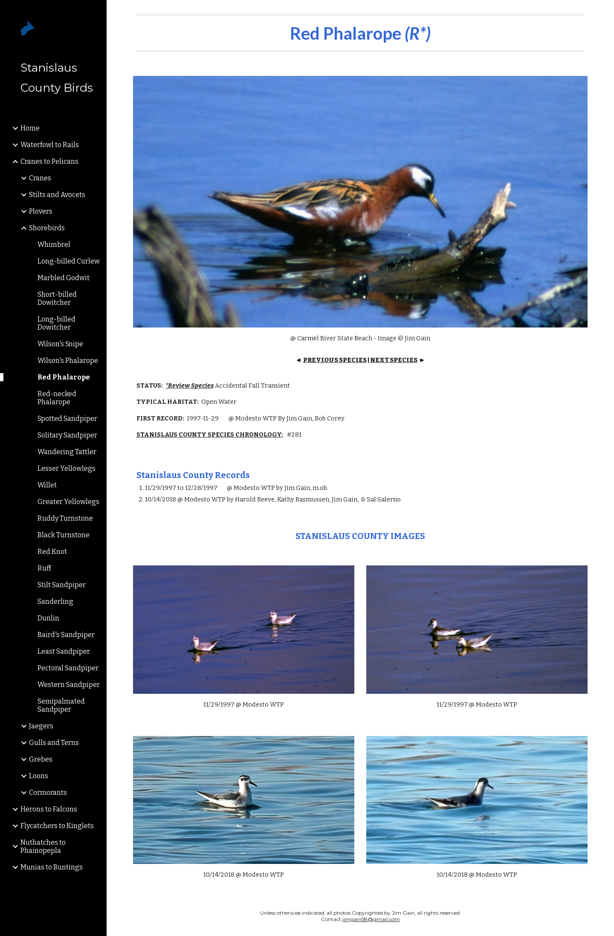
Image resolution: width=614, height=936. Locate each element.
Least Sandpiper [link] (64, 651)
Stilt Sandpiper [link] (62, 585)
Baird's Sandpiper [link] (66, 635)
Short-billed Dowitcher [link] (57, 298)
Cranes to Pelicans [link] (49, 161)
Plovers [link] (40, 211)
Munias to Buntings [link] (51, 867)
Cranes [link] (40, 178)
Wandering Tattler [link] (67, 452)
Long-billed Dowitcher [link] (56, 323)
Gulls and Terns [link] (54, 743)
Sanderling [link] (55, 601)
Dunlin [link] (48, 618)
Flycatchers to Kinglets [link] (57, 826)
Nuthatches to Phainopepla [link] (43, 846)
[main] (360, 32)
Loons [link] (38, 776)
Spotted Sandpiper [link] (67, 418)
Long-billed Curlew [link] (69, 261)
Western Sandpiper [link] (69, 685)
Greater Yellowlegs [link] (68, 502)
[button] (604, 12)
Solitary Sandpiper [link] (67, 435)
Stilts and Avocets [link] (57, 195)
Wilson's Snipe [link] (60, 344)
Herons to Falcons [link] (48, 809)
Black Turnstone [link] (64, 535)
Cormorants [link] (48, 792)
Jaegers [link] (41, 726)
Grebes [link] (40, 759)
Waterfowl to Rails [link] (49, 145)
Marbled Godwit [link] (64, 278)
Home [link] (30, 128)
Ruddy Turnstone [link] (65, 518)
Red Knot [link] (52, 552)
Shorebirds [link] (47, 228)
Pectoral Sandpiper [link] (68, 668)
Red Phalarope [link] (64, 377)
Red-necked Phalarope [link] (57, 398)
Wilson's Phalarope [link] (68, 360)
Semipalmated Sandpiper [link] (61, 705)
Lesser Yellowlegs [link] (67, 468)
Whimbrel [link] (54, 245)
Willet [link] (47, 485)
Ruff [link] (44, 568)
